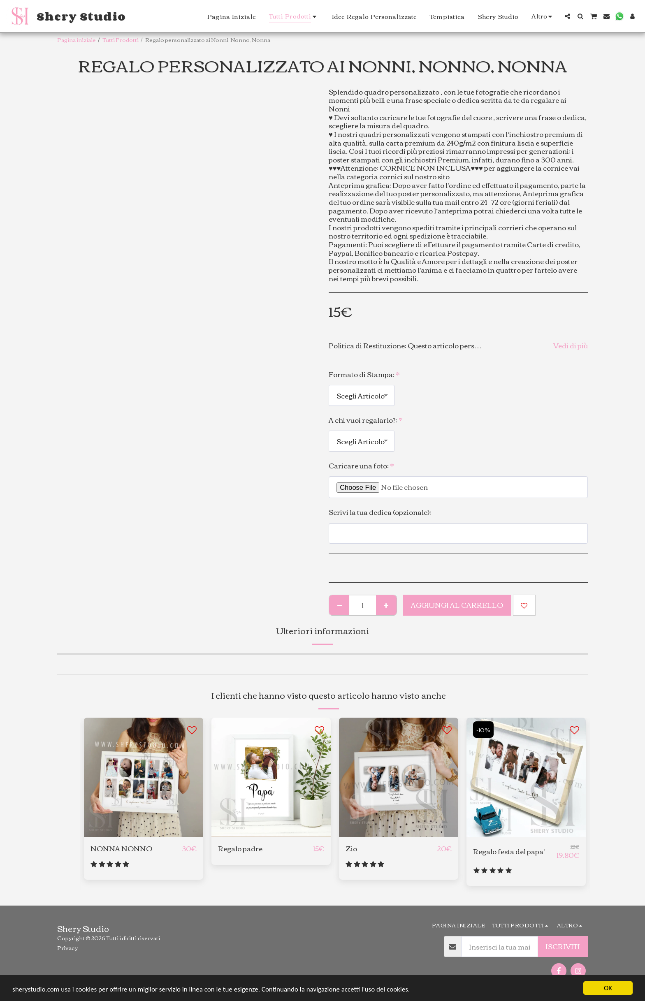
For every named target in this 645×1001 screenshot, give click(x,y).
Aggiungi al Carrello (457, 604)
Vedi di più (570, 345)
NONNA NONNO (121, 848)
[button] (567, 16)
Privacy (67, 947)
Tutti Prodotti (120, 39)
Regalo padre (240, 848)
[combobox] (361, 395)
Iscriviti (562, 946)
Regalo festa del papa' (509, 851)
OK (608, 988)
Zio (351, 848)
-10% (483, 730)
